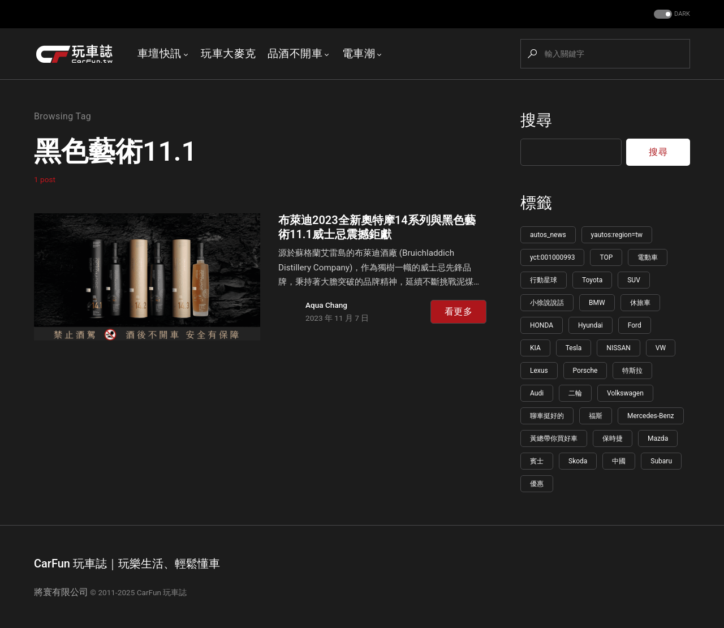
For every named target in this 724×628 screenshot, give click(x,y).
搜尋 (536, 120)
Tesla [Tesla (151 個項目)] (574, 348)
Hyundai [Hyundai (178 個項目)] (590, 325)
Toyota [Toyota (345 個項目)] (592, 280)
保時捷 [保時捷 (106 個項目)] (612, 438)
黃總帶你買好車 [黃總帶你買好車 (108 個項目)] (554, 438)
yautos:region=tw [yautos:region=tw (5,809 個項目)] (617, 235)
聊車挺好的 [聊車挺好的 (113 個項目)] (547, 416)
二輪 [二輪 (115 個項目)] (575, 393)
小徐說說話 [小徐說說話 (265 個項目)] (547, 303)
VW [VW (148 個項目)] (661, 348)
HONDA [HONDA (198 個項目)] (541, 325)
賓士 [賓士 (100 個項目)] (537, 461)
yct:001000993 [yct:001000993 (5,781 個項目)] (552, 257)
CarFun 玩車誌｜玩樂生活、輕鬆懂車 (127, 563)
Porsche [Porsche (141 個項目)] (585, 371)
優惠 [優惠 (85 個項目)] (537, 484)
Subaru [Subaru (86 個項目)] (661, 461)
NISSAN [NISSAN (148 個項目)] (618, 348)
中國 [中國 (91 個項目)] (619, 461)
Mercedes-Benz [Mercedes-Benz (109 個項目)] (650, 416)
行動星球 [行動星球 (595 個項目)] (543, 280)
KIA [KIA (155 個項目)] (535, 348)
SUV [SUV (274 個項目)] (633, 280)
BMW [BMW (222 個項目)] (597, 303)
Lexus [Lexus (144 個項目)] (539, 371)
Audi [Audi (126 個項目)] (537, 393)
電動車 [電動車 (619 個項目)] (647, 257)
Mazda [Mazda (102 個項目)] (658, 438)
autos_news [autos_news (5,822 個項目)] (548, 235)
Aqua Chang (326, 304)
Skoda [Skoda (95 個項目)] (577, 461)
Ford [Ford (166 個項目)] (634, 325)
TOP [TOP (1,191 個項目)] (606, 257)
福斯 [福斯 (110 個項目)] (595, 416)
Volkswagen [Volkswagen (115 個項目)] (625, 393)
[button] (671, 14)
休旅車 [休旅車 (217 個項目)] (640, 303)
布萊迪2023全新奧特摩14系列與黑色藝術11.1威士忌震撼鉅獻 (377, 227)
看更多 (458, 311)
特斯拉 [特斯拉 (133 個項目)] (632, 371)
